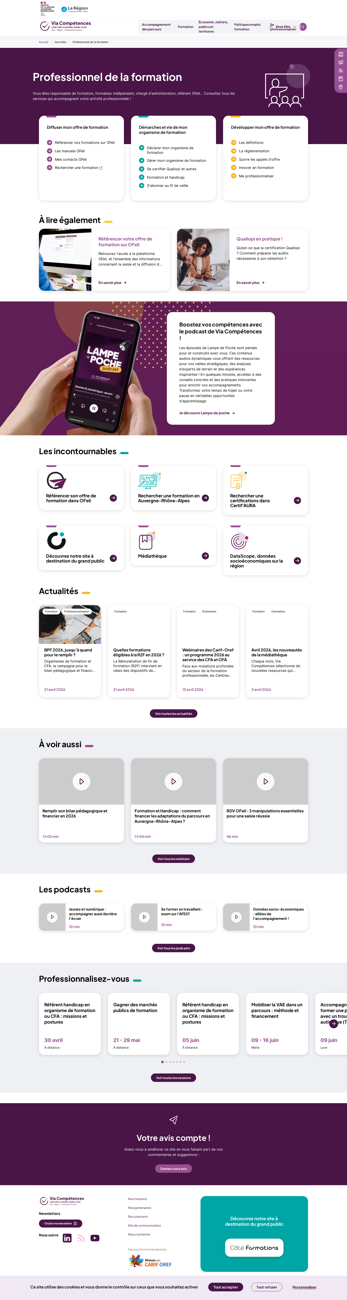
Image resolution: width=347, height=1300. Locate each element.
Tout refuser (266, 1287)
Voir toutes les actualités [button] (173, 713)
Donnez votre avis (173, 1171)
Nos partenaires (134, 1210)
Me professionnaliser (256, 176)
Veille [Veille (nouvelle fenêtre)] (311, 75)
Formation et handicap (166, 177)
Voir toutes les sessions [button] (173, 1080)
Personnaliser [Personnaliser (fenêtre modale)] (305, 1287)
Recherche (302, 6)
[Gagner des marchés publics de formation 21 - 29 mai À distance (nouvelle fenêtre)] (139, 1026)
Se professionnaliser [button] (291, 26)
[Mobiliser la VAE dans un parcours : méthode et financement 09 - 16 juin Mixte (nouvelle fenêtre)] (277, 1026)
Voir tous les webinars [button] (174, 861)
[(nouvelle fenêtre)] (145, 1264)
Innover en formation (256, 167)
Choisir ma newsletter (58, 1225)
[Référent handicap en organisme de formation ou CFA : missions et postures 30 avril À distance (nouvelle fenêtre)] (70, 1026)
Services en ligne (320, 92)
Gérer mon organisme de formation (176, 160)
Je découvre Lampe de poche (204, 413)
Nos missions (132, 1201)
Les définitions (251, 142)
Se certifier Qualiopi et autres (171, 169)
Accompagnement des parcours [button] (164, 26)
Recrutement (133, 1218)
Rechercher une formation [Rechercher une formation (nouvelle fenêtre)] (76, 167)
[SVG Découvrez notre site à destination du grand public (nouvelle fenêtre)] (81, 548)
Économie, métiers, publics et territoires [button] (221, 26)
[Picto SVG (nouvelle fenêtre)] (65, 1239)
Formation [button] (193, 27)
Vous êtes (283, 6)
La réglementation (254, 151)
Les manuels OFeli (70, 151)
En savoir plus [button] (109, 282)
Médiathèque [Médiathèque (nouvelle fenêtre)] (317, 84)
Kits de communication (139, 1227)
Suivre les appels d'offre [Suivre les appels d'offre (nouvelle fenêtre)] (259, 159)
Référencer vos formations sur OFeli (85, 142)
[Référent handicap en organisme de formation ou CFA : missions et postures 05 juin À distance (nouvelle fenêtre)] (208, 1026)
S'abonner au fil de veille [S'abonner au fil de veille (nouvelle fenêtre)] (167, 185)
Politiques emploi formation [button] (255, 26)
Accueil (43, 42)
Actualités (315, 67)
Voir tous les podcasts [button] (173, 950)
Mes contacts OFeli (71, 159)
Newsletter (315, 59)
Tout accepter (226, 1287)
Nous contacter (134, 1236)
